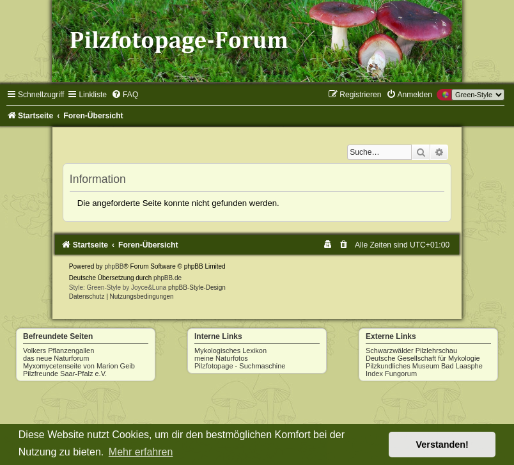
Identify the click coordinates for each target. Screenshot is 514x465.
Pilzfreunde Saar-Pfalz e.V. (65, 373)
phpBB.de (167, 277)
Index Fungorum (391, 373)
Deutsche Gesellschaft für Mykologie (423, 358)
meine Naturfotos (221, 358)
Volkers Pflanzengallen (58, 350)
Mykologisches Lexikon (230, 350)
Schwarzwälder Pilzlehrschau (411, 350)
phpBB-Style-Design (197, 287)
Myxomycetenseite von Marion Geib (79, 366)
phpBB (113, 266)
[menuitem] (124, 94)
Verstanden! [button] (442, 444)
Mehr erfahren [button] (141, 451)
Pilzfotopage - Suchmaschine (239, 366)
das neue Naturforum (56, 358)
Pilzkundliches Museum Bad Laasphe (424, 366)
